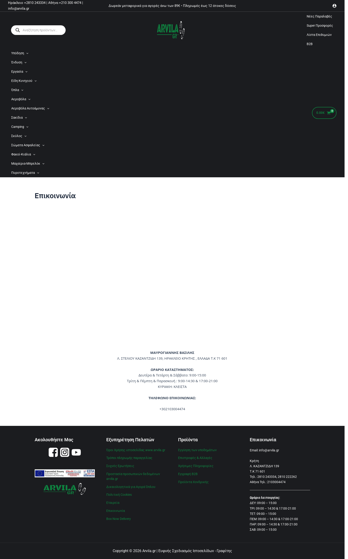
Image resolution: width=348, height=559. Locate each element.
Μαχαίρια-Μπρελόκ (27, 163)
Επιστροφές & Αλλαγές (195, 457)
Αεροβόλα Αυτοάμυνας (30, 108)
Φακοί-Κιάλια (23, 154)
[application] (26, 53)
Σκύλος (18, 135)
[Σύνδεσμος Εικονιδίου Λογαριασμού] (334, 6)
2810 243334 (266, 477)
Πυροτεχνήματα (25, 172)
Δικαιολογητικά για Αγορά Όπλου (130, 485)
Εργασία (19, 71)
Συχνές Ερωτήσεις (120, 465)
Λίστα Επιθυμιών (319, 35)
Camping (19, 126)
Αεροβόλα (20, 99)
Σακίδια (19, 117)
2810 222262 (287, 477)
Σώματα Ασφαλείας (27, 145)
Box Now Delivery (118, 516)
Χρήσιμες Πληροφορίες (195, 465)
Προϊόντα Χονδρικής (193, 481)
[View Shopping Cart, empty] (324, 113)
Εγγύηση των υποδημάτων (197, 450)
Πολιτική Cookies (119, 493)
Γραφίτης (224, 551)
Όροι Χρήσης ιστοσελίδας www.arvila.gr (135, 450)
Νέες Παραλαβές (319, 16)
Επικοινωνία (115, 508)
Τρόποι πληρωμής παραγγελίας (129, 457)
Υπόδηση (19, 53)
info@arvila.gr (269, 450)
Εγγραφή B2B (188, 473)
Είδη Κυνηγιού (23, 80)
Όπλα (17, 90)
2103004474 (276, 482)
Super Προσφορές (320, 25)
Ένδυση (18, 62)
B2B (310, 44)
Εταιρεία (112, 501)
